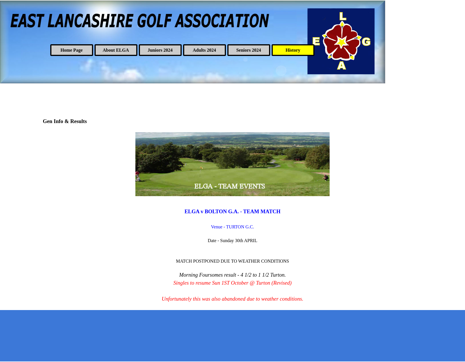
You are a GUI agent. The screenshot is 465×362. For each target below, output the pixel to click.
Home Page (72, 50)
